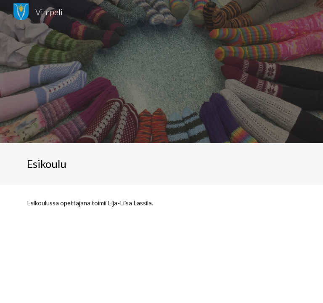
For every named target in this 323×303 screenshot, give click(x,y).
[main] (55, 164)
